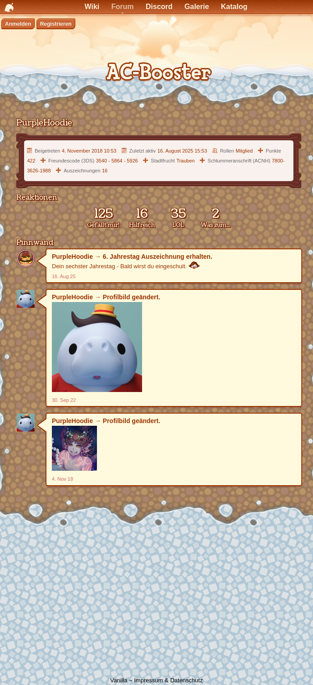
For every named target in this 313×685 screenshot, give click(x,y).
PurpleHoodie (72, 256)
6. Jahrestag (121, 256)
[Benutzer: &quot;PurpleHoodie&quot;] (25, 258)
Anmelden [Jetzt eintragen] (18, 24)
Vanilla (118, 680)
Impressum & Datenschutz (168, 680)
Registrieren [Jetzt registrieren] (56, 24)
